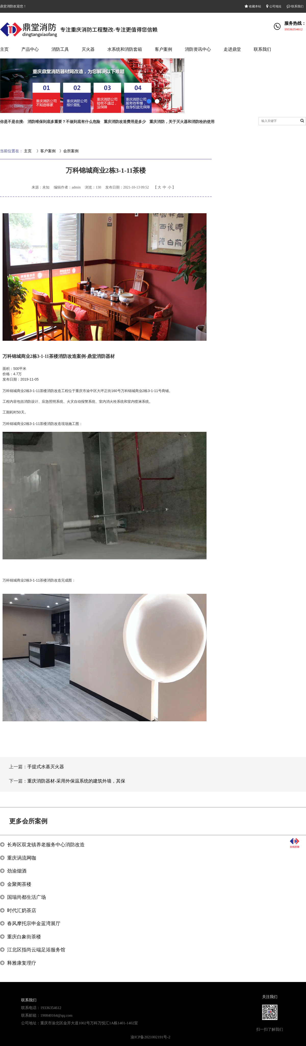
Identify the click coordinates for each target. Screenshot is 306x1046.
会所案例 (71, 151)
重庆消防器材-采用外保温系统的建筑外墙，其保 (76, 781)
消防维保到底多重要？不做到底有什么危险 (64, 122)
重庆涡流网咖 (21, 858)
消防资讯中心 (198, 49)
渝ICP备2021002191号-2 (150, 1037)
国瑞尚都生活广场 (26, 897)
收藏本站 (253, 6)
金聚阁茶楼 (19, 884)
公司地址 (274, 6)
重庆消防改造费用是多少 (125, 122)
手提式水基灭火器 (45, 766)
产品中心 (30, 49)
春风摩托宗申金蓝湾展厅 (33, 923)
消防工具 (60, 49)
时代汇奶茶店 (21, 910)
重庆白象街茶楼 (24, 936)
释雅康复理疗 (21, 963)
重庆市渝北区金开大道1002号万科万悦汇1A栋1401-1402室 (89, 1023)
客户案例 (163, 49)
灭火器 (88, 49)
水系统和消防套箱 (124, 49)
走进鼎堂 (232, 49)
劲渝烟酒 (17, 871)
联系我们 (295, 6)
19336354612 (293, 29)
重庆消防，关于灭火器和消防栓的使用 (181, 122)
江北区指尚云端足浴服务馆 (36, 949)
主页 (4, 49)
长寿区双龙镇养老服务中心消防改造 (46, 844)
